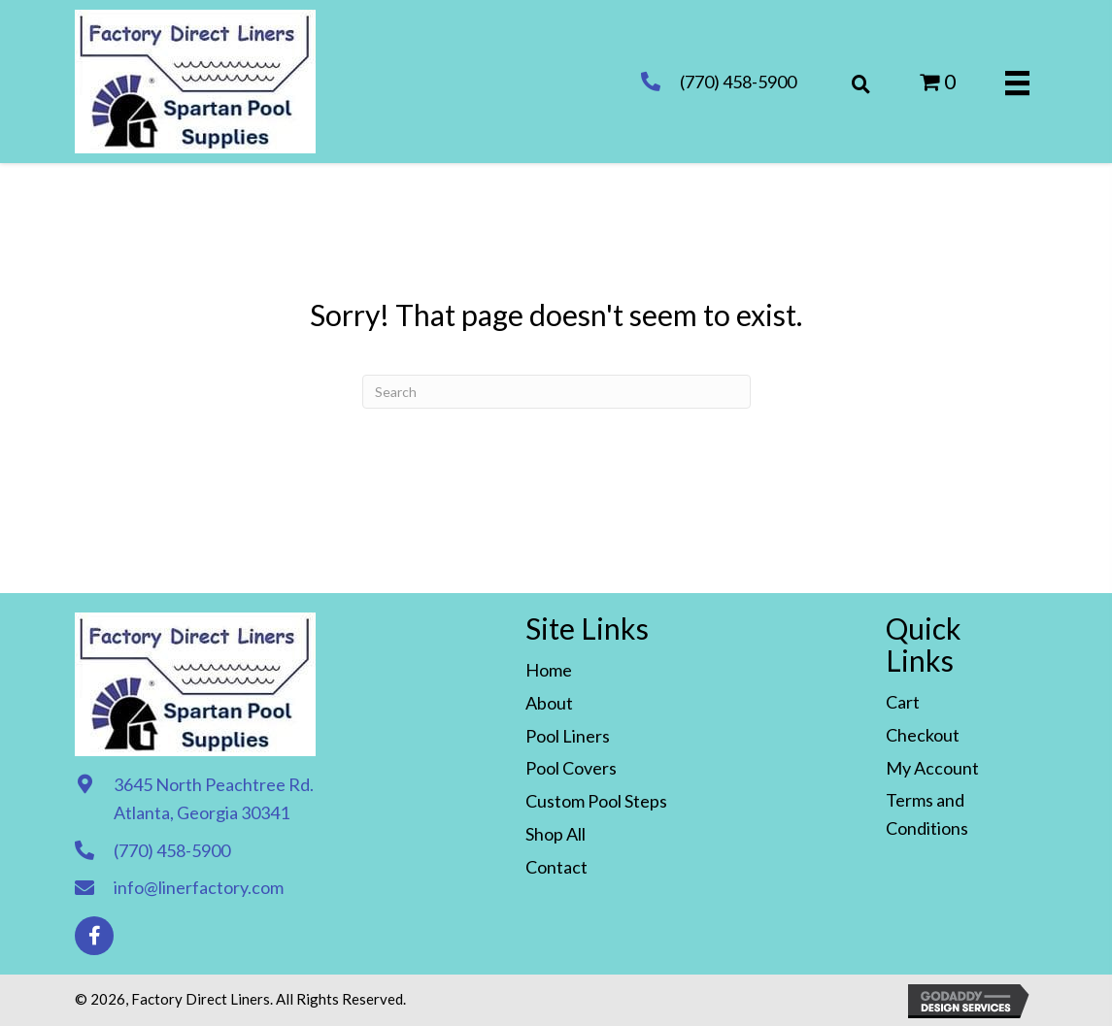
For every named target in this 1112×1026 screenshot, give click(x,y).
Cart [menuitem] (903, 701)
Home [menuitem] (548, 669)
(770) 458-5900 (738, 81)
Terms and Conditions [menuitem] (927, 814)
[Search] (556, 392)
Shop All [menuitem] (555, 833)
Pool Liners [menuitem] (567, 735)
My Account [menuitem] (932, 767)
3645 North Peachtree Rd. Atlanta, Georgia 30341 (214, 798)
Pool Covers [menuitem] (571, 767)
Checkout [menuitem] (923, 734)
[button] (94, 935)
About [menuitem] (549, 702)
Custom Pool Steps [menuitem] (596, 800)
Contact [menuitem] (556, 866)
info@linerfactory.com (199, 887)
